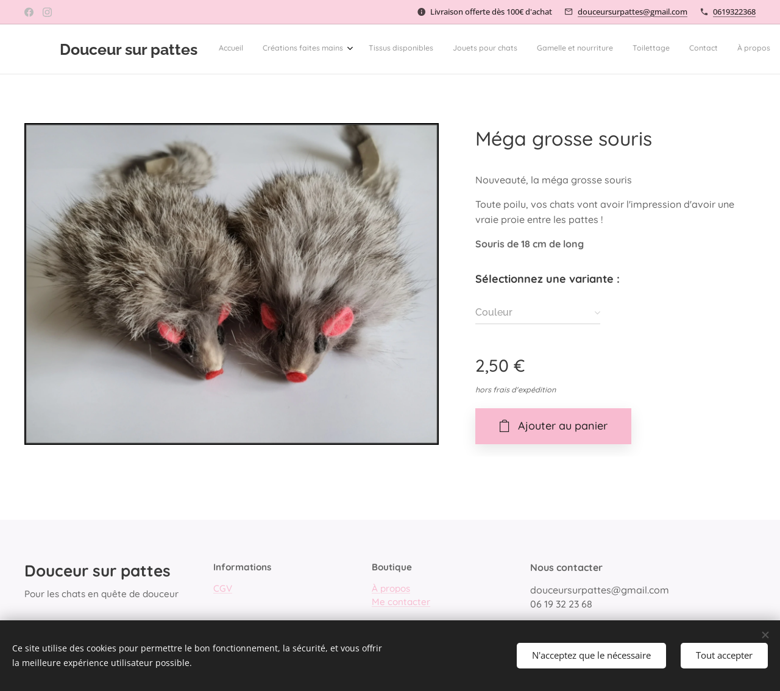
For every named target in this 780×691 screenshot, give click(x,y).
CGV (222, 589)
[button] (631, 49)
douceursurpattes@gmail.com (632, 11)
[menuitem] (399, 49)
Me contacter (401, 602)
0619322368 (734, 11)
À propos (391, 589)
